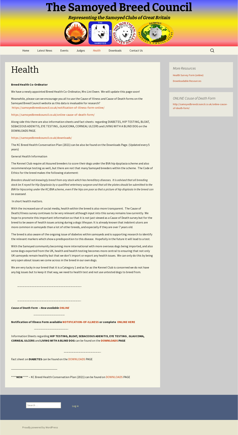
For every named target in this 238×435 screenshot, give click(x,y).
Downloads (115, 50)
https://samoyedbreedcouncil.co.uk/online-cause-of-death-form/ (53, 114)
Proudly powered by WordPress (40, 427)
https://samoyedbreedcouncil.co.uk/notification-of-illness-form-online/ (58, 107)
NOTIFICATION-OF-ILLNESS (80, 322)
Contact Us (136, 50)
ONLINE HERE (126, 322)
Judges (80, 50)
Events (64, 50)
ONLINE (64, 308)
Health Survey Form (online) (188, 75)
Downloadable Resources (187, 81)
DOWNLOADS (109, 340)
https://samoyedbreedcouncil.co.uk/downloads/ (41, 138)
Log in (75, 406)
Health (97, 50)
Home (25, 50)
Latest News (44, 50)
